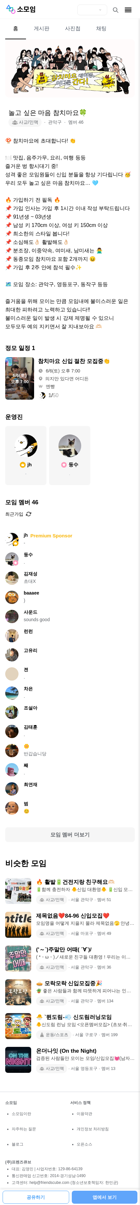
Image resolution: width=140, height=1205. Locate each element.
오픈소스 (84, 1144)
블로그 (17, 1144)
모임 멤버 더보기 (70, 834)
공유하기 (36, 1197)
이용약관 (84, 1113)
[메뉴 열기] (128, 10)
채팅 (101, 28)
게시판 (41, 28)
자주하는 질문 (24, 1129)
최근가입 (18, 514)
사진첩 (73, 28)
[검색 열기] (115, 10)
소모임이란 (21, 1113)
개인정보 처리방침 (93, 1129)
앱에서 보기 (105, 1197)
